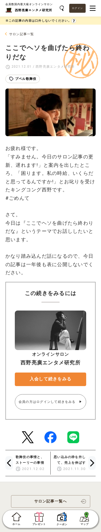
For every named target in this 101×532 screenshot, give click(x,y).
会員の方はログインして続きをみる (48, 402)
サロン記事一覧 (21, 34)
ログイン (77, 7)
